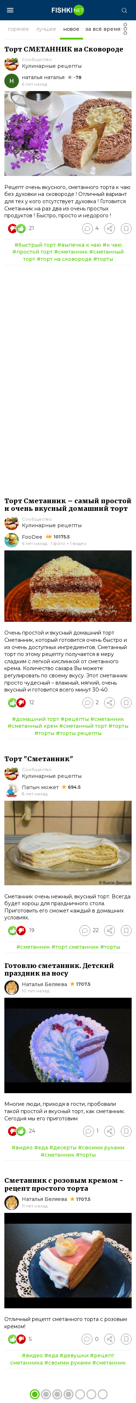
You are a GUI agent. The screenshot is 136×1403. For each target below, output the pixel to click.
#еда (41, 1147)
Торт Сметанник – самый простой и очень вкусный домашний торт (68, 505)
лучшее (46, 29)
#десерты (63, 1147)
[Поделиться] (109, 228)
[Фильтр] (125, 31)
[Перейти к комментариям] (90, 228)
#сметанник (71, 252)
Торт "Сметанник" (38, 759)
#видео (22, 1147)
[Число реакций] (22, 228)
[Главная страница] (68, 10)
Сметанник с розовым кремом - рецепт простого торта (63, 1184)
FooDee (32, 537)
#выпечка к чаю (79, 245)
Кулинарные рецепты (52, 66)
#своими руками (101, 1147)
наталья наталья (43, 77)
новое (71, 29)
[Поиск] (124, 10)
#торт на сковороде (64, 259)
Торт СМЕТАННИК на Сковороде (63, 49)
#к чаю (112, 245)
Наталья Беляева (44, 984)
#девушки (73, 1355)
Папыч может (40, 787)
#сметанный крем (33, 726)
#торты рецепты (79, 733)
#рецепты (75, 719)
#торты (103, 259)
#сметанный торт (83, 726)
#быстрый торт (35, 245)
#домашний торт (35, 719)
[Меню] (10, 10)
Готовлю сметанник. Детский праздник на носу (59, 969)
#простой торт (32, 252)
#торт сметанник (75, 947)
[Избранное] (126, 228)
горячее (18, 29)
